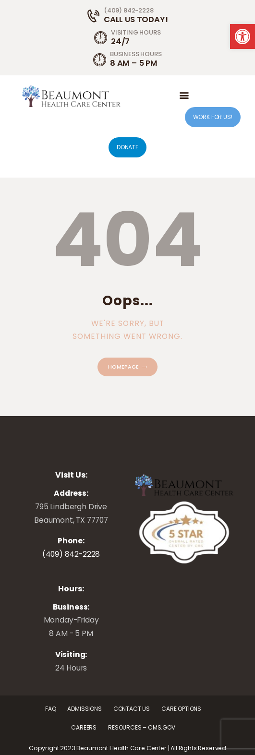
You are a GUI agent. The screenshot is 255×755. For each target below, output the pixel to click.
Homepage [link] (123, 367)
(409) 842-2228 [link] (71, 554)
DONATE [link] (127, 147)
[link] (242, 36)
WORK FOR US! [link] (212, 117)
